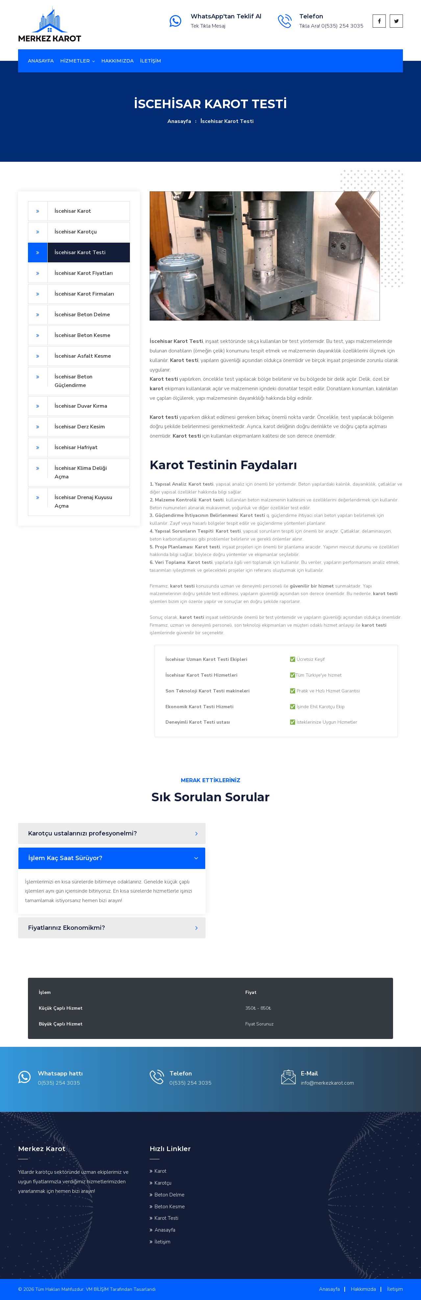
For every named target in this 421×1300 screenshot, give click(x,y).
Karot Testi (166, 1218)
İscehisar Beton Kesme (69, 335)
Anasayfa (41, 61)
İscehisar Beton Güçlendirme (60, 378)
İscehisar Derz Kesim (66, 427)
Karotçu (163, 1183)
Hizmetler (75, 61)
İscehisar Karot (59, 211)
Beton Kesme (170, 1206)
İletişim (162, 1242)
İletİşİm (150, 61)
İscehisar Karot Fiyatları (70, 273)
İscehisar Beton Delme (69, 315)
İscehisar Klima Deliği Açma (67, 469)
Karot (160, 1171)
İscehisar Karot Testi (67, 252)
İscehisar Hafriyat (63, 447)
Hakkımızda (117, 61)
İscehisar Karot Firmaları (71, 294)
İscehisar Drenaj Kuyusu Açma (70, 499)
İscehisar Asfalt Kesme (69, 356)
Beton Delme (170, 1195)
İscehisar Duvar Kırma (67, 406)
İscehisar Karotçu (62, 232)
